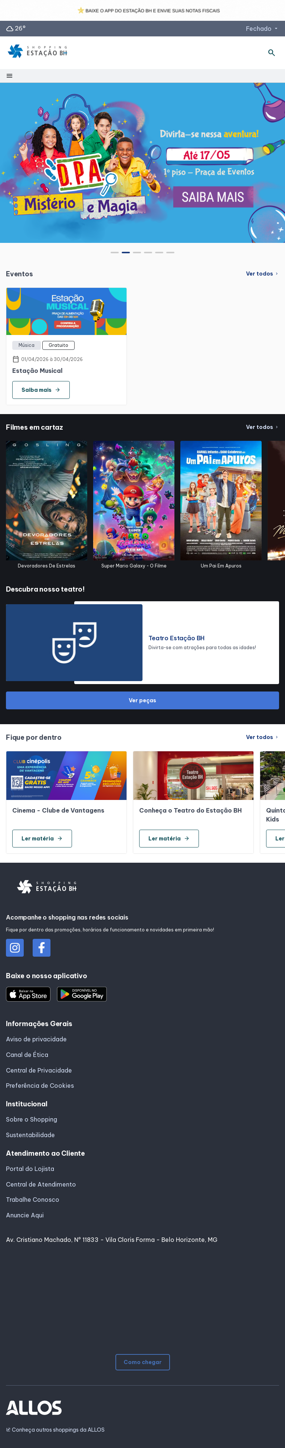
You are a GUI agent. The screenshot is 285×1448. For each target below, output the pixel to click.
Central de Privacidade (39, 1070)
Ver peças (142, 700)
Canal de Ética (27, 1054)
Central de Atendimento (41, 1184)
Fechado (262, 28)
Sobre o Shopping (31, 1119)
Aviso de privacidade (36, 1039)
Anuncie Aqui (25, 1215)
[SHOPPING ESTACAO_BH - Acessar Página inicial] (37, 53)
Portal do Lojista (30, 1168)
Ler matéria (42, 838)
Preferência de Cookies (40, 1085)
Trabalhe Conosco (32, 1199)
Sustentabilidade (30, 1135)
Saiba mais (41, 390)
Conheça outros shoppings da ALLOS (55, 1430)
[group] (142, 162)
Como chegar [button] (143, 1362)
